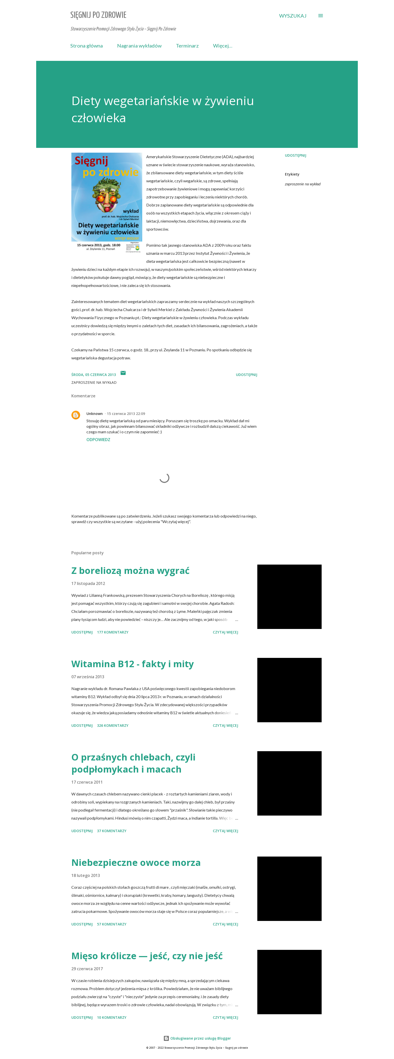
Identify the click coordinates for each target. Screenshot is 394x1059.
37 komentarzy (111, 830)
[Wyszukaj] (293, 15)
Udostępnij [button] (295, 155)
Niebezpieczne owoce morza (136, 862)
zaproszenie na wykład (303, 184)
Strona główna (86, 46)
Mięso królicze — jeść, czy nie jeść (147, 956)
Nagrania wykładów (139, 46)
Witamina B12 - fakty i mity (132, 664)
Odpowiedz (98, 439)
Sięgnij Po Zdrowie (98, 15)
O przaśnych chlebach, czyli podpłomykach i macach (133, 763)
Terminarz (187, 46)
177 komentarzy (112, 632)
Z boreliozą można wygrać (130, 570)
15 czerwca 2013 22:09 (126, 413)
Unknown (94, 413)
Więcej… (222, 46)
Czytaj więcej (225, 632)
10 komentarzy (111, 1017)
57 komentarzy (111, 924)
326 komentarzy (112, 725)
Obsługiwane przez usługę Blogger (197, 1038)
